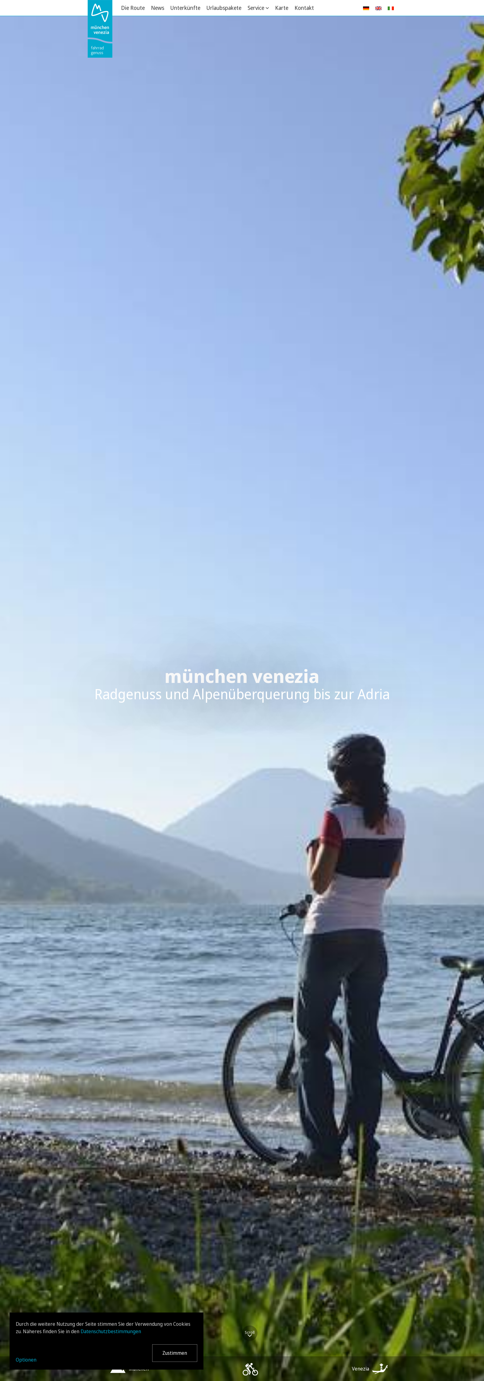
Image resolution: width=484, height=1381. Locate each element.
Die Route (133, 7)
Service (256, 7)
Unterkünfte (185, 7)
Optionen (26, 1359)
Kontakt (304, 7)
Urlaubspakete (224, 7)
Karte (281, 7)
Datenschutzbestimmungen (111, 1331)
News (157, 7)
